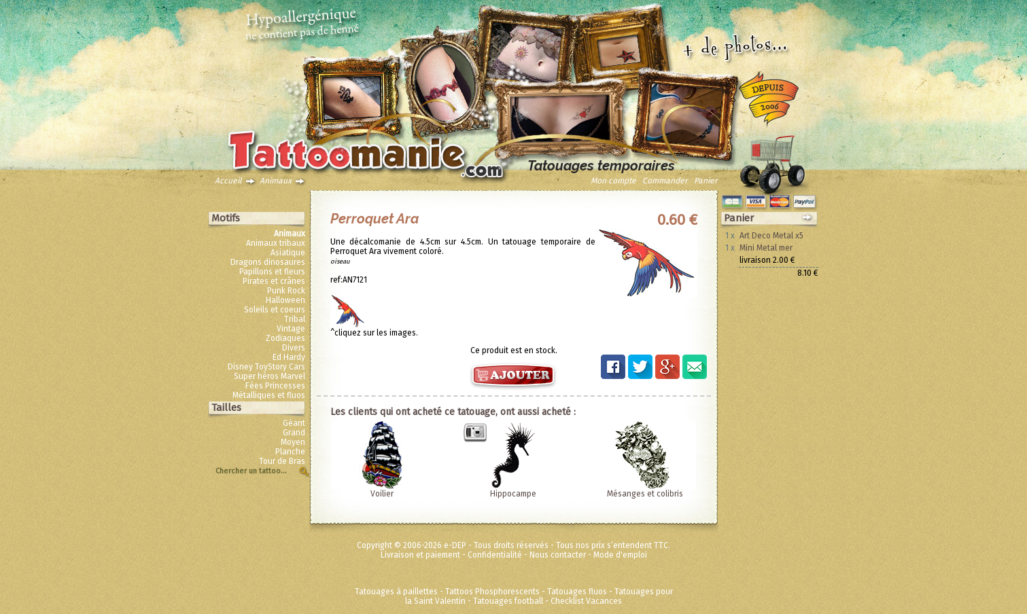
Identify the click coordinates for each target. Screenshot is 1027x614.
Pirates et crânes (274, 281)
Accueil (228, 180)
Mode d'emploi (620, 555)
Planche (290, 451)
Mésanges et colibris (645, 494)
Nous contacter (557, 555)
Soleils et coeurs (274, 309)
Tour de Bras (282, 461)
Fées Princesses (275, 386)
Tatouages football (508, 601)
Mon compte (613, 180)
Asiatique (288, 252)
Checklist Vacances (586, 601)
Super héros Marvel (269, 376)
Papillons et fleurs (272, 271)
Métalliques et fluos (268, 395)
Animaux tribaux (275, 243)
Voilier (382, 494)
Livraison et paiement (420, 555)
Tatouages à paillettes (396, 591)
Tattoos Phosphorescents (492, 591)
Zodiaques (285, 338)
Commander (665, 180)
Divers (293, 348)
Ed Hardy (289, 357)
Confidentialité (495, 555)
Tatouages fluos (577, 591)
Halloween (285, 300)
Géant (294, 423)
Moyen (293, 442)
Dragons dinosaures (267, 262)
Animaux (276, 180)
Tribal (294, 319)
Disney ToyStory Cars (266, 367)
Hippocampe (513, 494)
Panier (706, 180)
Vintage (291, 328)
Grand (294, 432)
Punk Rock (286, 290)
